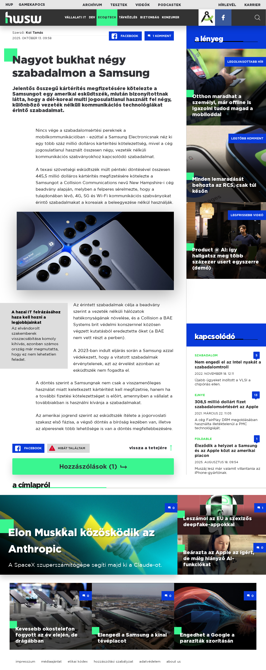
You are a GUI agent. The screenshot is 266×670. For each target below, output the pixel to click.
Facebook (125, 36)
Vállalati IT (75, 17)
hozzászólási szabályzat (113, 661)
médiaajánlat (51, 661)
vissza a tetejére (148, 448)
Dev (92, 17)
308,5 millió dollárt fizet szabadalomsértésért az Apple (226, 404)
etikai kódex (78, 661)
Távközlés (128, 17)
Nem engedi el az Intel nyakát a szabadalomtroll (228, 364)
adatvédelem (149, 661)
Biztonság (149, 17)
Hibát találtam (67, 448)
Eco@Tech (107, 17)
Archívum (92, 5)
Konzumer (170, 17)
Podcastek (169, 5)
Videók (142, 5)
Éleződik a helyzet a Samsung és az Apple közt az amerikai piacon (226, 450)
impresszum (25, 661)
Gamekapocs (32, 4)
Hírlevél (227, 5)
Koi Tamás (34, 32)
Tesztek (118, 5)
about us (173, 661)
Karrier (252, 5)
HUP (9, 4)
